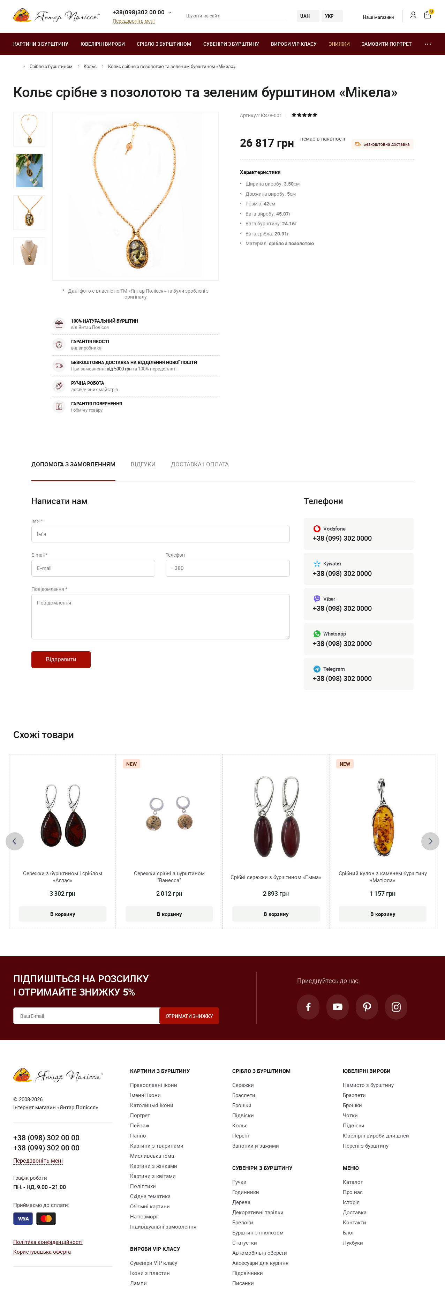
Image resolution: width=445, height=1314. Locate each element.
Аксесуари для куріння (260, 1262)
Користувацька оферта (42, 1251)
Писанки (243, 1282)
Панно (138, 1135)
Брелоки (242, 1222)
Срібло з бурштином (164, 43)
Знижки (339, 43)
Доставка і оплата (200, 464)
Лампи (138, 1282)
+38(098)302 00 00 (139, 12)
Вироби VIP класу (294, 43)
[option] (29, 129)
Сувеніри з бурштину (231, 43)
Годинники (245, 1191)
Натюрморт (144, 1216)
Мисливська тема (152, 1155)
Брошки (241, 1105)
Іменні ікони (145, 1094)
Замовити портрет (387, 43)
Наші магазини (374, 17)
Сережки (243, 1084)
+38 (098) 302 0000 (342, 573)
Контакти (354, 1222)
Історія (351, 1202)
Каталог (353, 1181)
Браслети (243, 1094)
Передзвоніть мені (133, 21)
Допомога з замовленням (73, 464)
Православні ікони (153, 1084)
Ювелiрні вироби (103, 43)
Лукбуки (353, 1242)
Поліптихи (143, 1185)
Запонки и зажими (255, 1145)
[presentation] (15, 841)
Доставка (355, 1212)
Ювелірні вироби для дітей (376, 1135)
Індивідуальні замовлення (163, 1226)
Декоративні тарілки (258, 1212)
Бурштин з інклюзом (258, 1232)
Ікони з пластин (150, 1272)
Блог (348, 1232)
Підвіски (243, 1115)
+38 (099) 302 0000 (342, 538)
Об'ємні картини (150, 1206)
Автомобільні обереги (259, 1252)
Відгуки (143, 464)
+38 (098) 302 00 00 (46, 1137)
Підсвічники (247, 1272)
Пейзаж (139, 1125)
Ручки (239, 1181)
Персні (240, 1135)
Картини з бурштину (40, 43)
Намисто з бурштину (368, 1084)
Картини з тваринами (156, 1145)
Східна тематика (150, 1196)
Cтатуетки (244, 1242)
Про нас (353, 1191)
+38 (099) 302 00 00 (46, 1147)
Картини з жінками (153, 1165)
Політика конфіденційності (48, 1241)
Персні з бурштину (366, 1145)
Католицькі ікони (151, 1105)
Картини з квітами (153, 1175)
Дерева (241, 1202)
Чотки (350, 1115)
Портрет (140, 1115)
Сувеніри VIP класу (153, 1262)
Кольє (90, 66)
